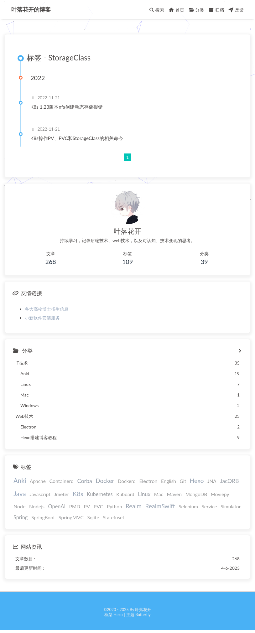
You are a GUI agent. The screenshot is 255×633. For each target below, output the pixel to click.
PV (87, 506)
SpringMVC (71, 517)
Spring (20, 517)
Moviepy (220, 494)
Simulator (231, 506)
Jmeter (61, 494)
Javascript (39, 494)
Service (209, 506)
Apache (38, 481)
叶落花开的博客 (31, 9)
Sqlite (93, 517)
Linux (144, 494)
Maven (174, 494)
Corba (84, 480)
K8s (78, 493)
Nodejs (36, 506)
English (168, 481)
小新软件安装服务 (42, 317)
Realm (134, 506)
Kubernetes (100, 494)
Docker (105, 480)
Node (19, 506)
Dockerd (127, 481)
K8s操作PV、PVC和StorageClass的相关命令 (76, 138)
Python (114, 506)
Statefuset (113, 517)
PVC (98, 506)
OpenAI (57, 506)
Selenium (188, 506)
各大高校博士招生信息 (47, 309)
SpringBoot (43, 517)
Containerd (61, 481)
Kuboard (125, 494)
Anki (19, 480)
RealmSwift (160, 506)
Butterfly (143, 614)
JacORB (229, 481)
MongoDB (196, 494)
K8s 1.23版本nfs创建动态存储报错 (66, 107)
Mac (158, 494)
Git (183, 481)
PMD (74, 506)
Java (19, 493)
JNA (211, 481)
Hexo (197, 480)
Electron (148, 481)
